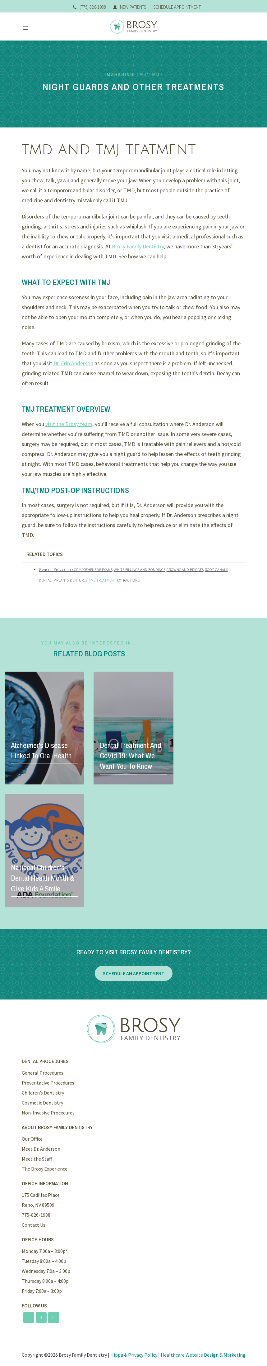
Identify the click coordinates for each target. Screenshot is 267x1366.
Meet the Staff (37, 1159)
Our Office (32, 1139)
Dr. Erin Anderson (73, 363)
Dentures (78, 580)
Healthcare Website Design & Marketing (203, 1355)
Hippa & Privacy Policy (133, 1355)
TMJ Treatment (102, 580)
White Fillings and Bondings (139, 569)
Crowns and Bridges (185, 569)
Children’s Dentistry (43, 1093)
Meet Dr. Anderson (41, 1149)
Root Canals (216, 569)
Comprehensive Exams (93, 569)
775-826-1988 (36, 1215)
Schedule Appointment (177, 7)
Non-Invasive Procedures (48, 1113)
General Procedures (56, 569)
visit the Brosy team (68, 424)
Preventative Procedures (48, 1083)
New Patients (129, 7)
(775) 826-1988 (89, 7)
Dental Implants (54, 580)
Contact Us (33, 1225)
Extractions (128, 580)
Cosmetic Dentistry (42, 1103)
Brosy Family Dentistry (138, 246)
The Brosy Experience (44, 1169)
